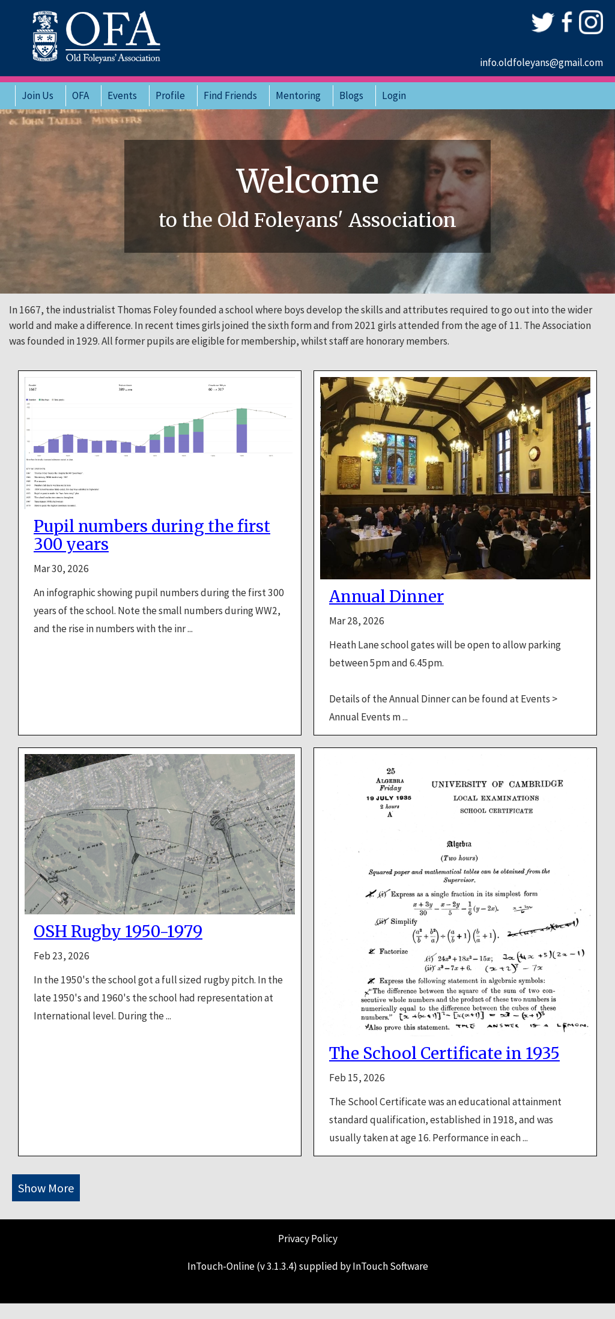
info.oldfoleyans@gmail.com (541, 62)
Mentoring (298, 95)
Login (394, 95)
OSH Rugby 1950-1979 (118, 932)
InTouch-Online (221, 1266)
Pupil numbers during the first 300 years (152, 536)
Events (122, 95)
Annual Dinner (386, 597)
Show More (46, 1187)
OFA (80, 95)
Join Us (37, 95)
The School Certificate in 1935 (444, 1054)
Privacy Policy (308, 1238)
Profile (170, 95)
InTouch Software (390, 1266)
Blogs (351, 95)
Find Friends (230, 95)
